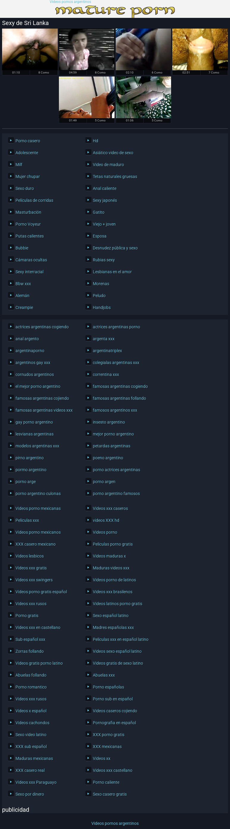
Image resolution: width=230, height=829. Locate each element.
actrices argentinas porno (116, 326)
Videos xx (101, 758)
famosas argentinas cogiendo (120, 386)
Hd (95, 140)
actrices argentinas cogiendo (42, 326)
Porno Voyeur (28, 224)
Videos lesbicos (29, 556)
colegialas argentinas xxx (116, 362)
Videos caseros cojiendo (115, 710)
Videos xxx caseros (110, 508)
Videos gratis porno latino (39, 663)
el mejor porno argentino (37, 386)
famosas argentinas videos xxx (44, 410)
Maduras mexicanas (34, 758)
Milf (18, 164)
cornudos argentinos (34, 374)
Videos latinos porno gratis (117, 603)
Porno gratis (26, 615)
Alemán (22, 295)
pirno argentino (29, 457)
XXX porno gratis (108, 734)
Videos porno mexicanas (38, 508)
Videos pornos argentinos (70, 2)
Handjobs (102, 307)
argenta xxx (104, 338)
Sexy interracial (29, 271)
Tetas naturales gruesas (115, 176)
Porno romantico (31, 687)
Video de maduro (108, 164)
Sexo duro (24, 188)
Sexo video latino (30, 734)
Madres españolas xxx (113, 627)
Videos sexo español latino (117, 651)
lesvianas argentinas (34, 434)
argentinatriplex (107, 350)
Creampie (24, 307)
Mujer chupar (27, 176)
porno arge (25, 481)
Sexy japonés (105, 200)
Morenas (101, 283)
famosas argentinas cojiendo (42, 398)
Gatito (98, 212)
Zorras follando (29, 651)
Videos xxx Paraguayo (36, 782)
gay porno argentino (34, 422)
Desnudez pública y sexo (115, 248)
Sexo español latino (111, 615)
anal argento (27, 338)
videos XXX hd (106, 520)
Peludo (99, 295)
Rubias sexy (104, 259)
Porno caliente (106, 782)
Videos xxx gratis (31, 568)
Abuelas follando (30, 675)
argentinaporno (29, 350)
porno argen (104, 481)
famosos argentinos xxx (115, 410)
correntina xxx (106, 374)
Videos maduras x (109, 556)
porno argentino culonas (38, 493)
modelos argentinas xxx (37, 446)
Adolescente (26, 152)
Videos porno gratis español (41, 591)
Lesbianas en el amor (112, 271)
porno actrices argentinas (116, 469)
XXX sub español (31, 746)
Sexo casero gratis (110, 794)
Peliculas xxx (27, 520)
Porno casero (27, 140)
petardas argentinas (111, 446)
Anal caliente (104, 188)
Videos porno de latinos (114, 579)
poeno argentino (108, 457)
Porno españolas (108, 687)
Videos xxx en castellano (37, 627)
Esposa (100, 236)
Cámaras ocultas (31, 259)
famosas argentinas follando (119, 398)
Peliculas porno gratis (113, 544)
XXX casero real (30, 770)
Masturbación (28, 212)
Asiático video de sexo (113, 152)
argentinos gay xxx (32, 362)
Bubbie (21, 248)
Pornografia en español (114, 722)
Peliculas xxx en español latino (120, 639)
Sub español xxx (30, 639)
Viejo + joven (104, 224)
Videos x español (30, 710)
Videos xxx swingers (34, 579)
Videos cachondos (32, 722)
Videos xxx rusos (30, 603)
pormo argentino (30, 469)
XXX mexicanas (107, 746)
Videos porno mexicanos (38, 532)
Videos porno (105, 532)
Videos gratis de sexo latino (118, 663)
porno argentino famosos (116, 493)
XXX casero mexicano (35, 544)
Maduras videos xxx (111, 568)
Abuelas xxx (104, 675)
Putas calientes (29, 236)
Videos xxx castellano (112, 770)
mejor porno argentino (113, 434)
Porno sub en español (113, 699)
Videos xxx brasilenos (112, 591)
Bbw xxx (23, 283)
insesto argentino (109, 422)
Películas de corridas (34, 200)
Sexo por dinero (29, 794)
